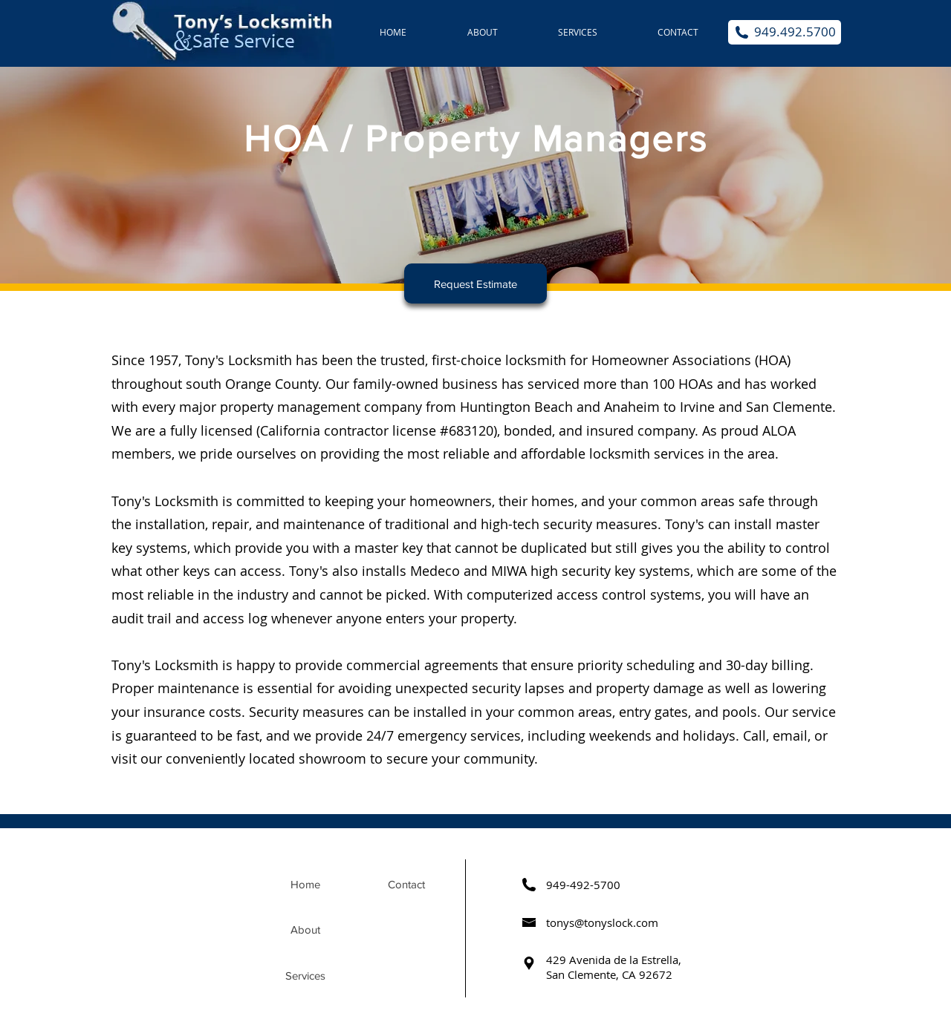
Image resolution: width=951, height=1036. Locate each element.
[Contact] (406, 884)
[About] (305, 930)
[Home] (305, 884)
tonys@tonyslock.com (602, 922)
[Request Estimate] (475, 283)
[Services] (305, 976)
